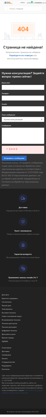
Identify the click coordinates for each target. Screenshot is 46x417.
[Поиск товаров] (25, 8)
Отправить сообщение (14, 158)
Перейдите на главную (21, 55)
